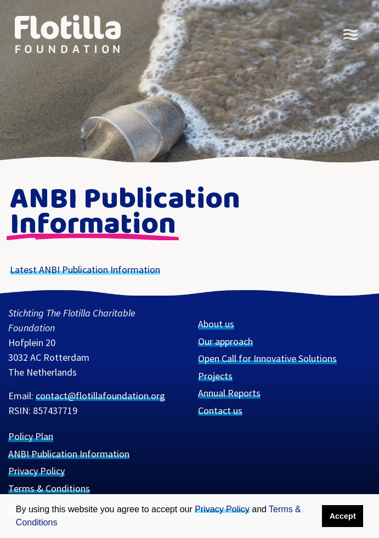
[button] (63, 522)
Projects (215, 376)
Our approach (225, 341)
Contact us (220, 410)
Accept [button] (343, 516)
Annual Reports (229, 393)
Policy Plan (30, 436)
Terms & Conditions (49, 488)
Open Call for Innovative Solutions (267, 358)
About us (216, 324)
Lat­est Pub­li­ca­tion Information (85, 269)
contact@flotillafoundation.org (100, 395)
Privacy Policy (222, 509)
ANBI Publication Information (68, 454)
